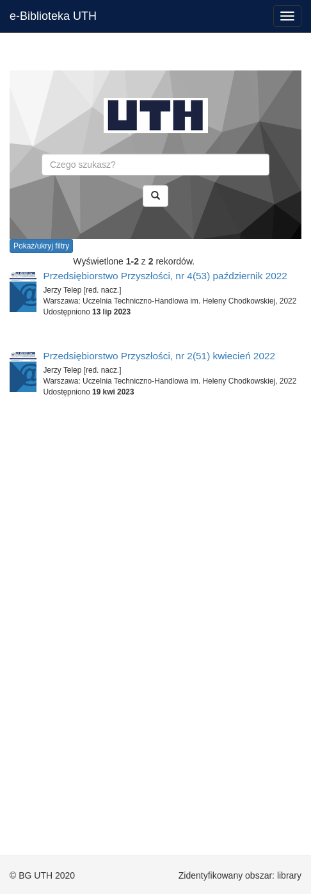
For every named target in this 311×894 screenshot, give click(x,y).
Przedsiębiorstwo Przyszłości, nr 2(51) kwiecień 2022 (159, 355)
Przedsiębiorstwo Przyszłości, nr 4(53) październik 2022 (165, 275)
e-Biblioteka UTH (53, 16)
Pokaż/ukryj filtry (41, 245)
